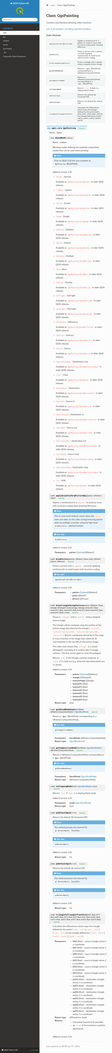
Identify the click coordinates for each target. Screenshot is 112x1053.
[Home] (47, 5)
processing (7, 49)
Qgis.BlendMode (77, 741)
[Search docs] (20, 20)
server (5, 45)
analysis (6, 41)
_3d (4, 52)
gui (4, 37)
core (5, 33)
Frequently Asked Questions (14, 56)
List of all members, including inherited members (68, 29)
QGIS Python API (20, 9)
